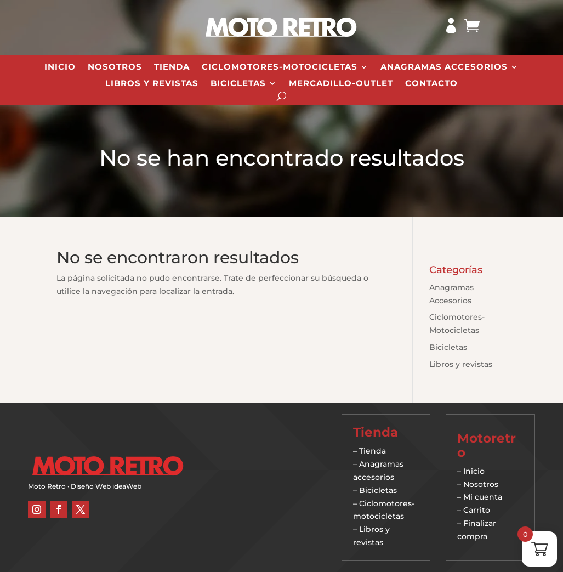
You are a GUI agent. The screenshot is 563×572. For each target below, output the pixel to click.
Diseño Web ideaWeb (106, 486)
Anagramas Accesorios (444, 67)
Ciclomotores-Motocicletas (279, 67)
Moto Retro (47, 486)
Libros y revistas (151, 84)
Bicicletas (238, 84)
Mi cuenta (482, 497)
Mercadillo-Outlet (341, 84)
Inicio (60, 67)
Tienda (172, 67)
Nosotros (115, 67)
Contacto (431, 84)
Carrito (476, 510)
